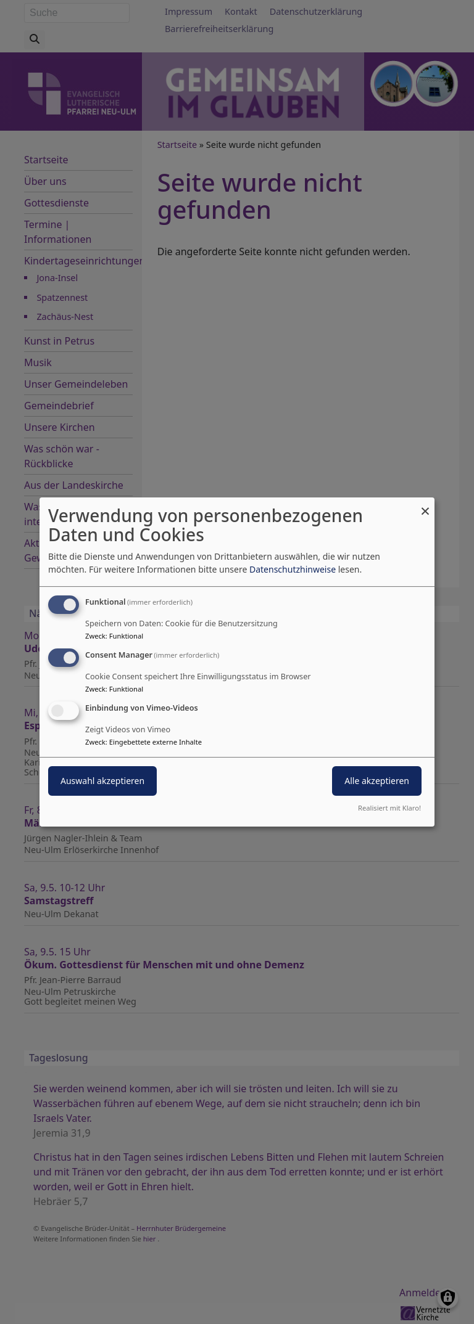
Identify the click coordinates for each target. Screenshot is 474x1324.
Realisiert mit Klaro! (389, 807)
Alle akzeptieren (376, 781)
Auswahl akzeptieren (102, 781)
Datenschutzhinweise (292, 569)
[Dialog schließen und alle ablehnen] (425, 505)
